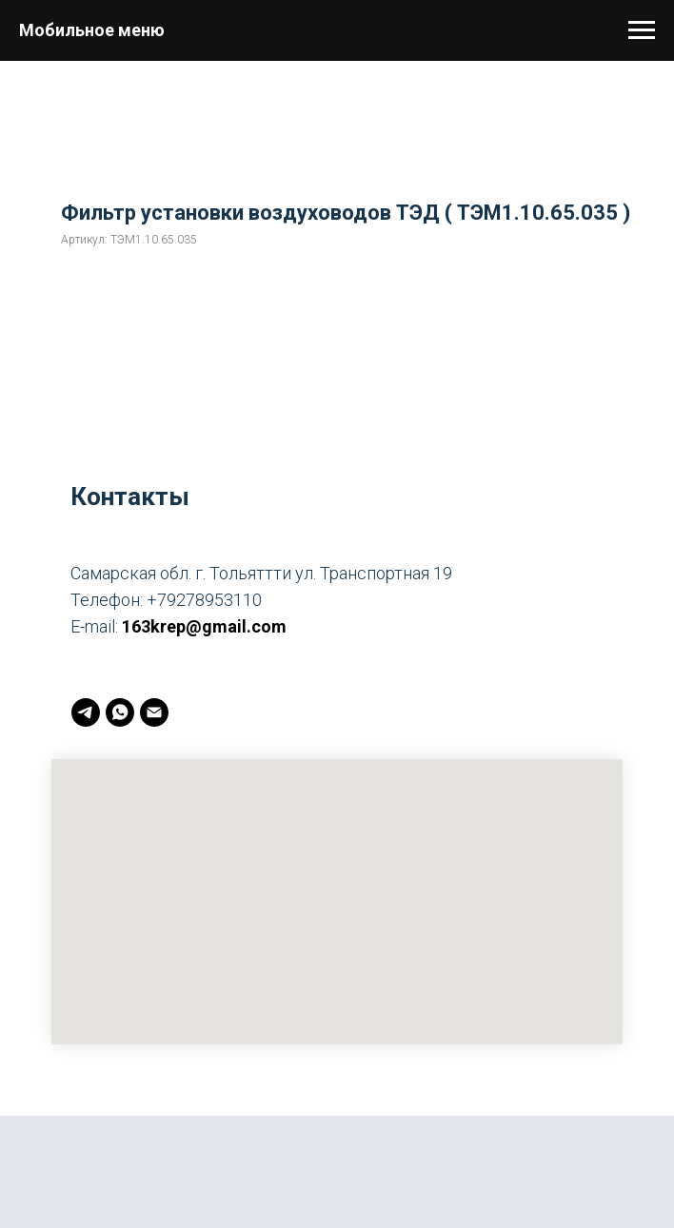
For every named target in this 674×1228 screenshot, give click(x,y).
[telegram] (85, 712)
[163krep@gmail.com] (154, 712)
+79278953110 (204, 600)
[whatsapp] (120, 712)
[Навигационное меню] (641, 30)
